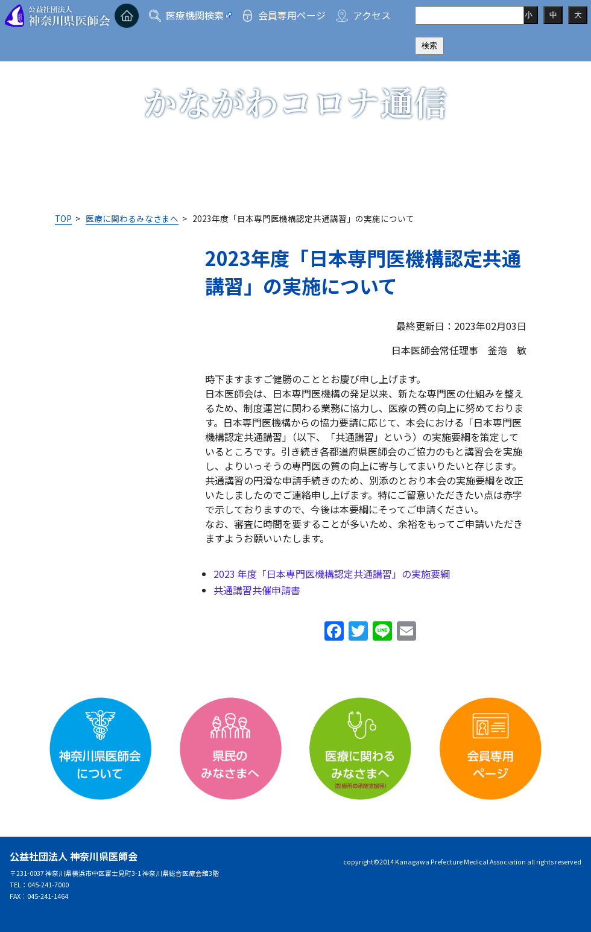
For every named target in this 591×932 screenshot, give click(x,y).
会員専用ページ (292, 15)
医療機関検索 (195, 15)
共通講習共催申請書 (256, 590)
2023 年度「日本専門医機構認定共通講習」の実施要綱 (331, 573)
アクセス (372, 15)
